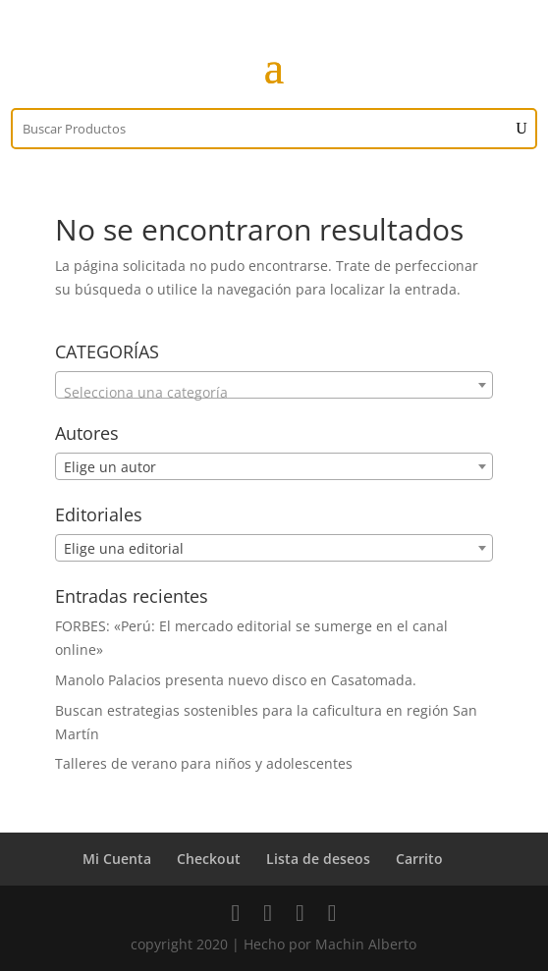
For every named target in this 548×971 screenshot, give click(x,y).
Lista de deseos (318, 858)
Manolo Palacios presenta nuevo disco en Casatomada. (235, 680)
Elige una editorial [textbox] (124, 548)
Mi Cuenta (116, 858)
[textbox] (274, 392)
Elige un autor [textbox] (110, 467)
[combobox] (274, 385)
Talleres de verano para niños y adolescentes (204, 763)
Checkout (209, 858)
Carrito (419, 858)
